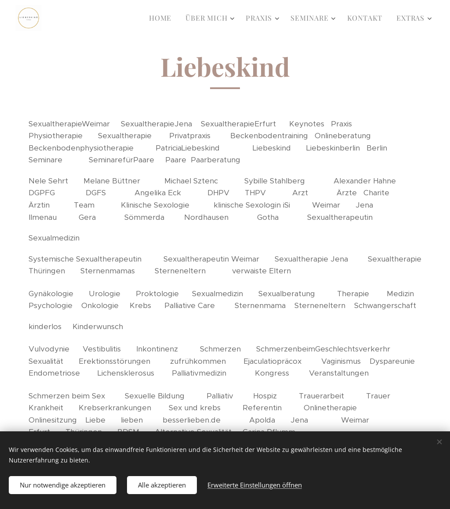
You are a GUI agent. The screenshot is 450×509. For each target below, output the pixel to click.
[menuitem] (162, 18)
